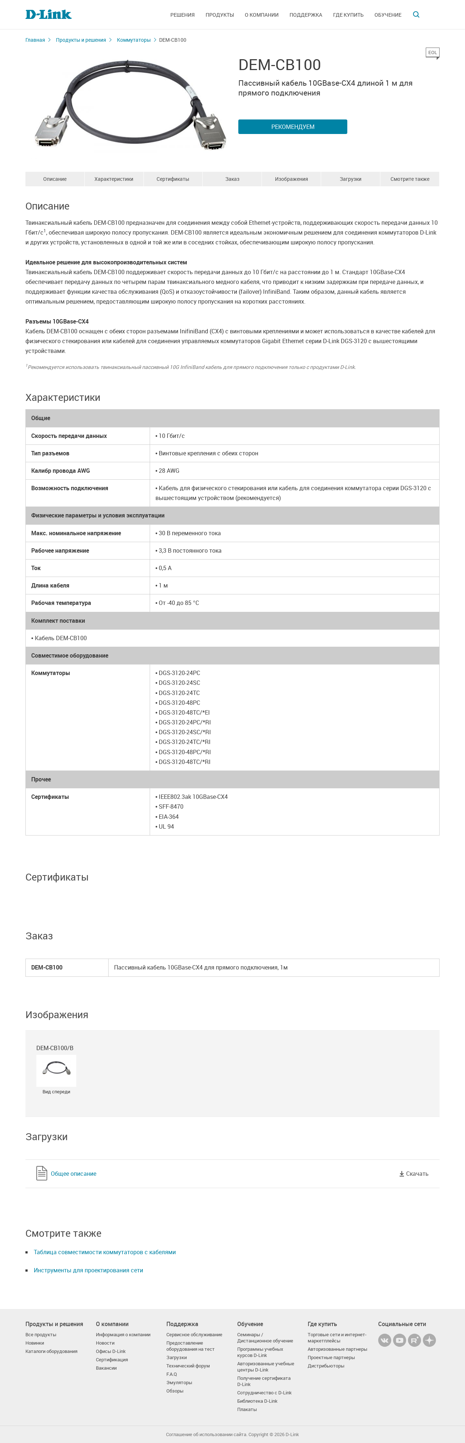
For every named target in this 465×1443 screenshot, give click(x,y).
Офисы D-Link (111, 1351)
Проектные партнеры (331, 1357)
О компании (262, 14)
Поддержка (306, 14)
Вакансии (106, 1368)
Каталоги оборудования (51, 1351)
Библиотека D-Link (257, 1401)
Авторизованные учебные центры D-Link (265, 1367)
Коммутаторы (134, 39)
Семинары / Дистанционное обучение (265, 1338)
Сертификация (112, 1360)
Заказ (232, 178)
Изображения (291, 178)
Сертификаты (173, 178)
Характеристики (113, 178)
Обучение (388, 14)
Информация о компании (123, 1335)
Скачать (417, 1174)
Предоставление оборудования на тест (190, 1346)
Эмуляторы (179, 1382)
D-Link (292, 1434)
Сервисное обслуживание (194, 1335)
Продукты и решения (81, 39)
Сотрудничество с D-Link (264, 1393)
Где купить (348, 14)
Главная (35, 39)
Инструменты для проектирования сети (88, 1270)
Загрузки (350, 178)
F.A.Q (171, 1374)
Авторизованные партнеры (337, 1349)
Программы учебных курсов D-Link (260, 1352)
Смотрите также (410, 178)
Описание (54, 178)
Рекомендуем (293, 127)
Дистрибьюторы (326, 1366)
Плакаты (247, 1409)
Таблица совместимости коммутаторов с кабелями (105, 1252)
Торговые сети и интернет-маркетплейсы (337, 1338)
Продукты (220, 14)
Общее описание (73, 1174)
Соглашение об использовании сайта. (206, 1434)
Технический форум (188, 1366)
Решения (182, 14)
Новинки (34, 1343)
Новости (105, 1343)
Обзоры (174, 1391)
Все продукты (40, 1335)
